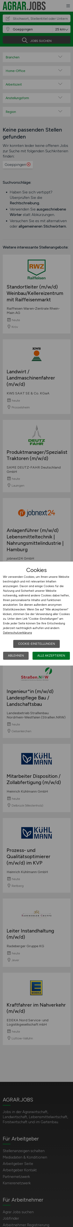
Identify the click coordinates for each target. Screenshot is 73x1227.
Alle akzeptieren (51, 655)
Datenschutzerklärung (17, 632)
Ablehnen (16, 655)
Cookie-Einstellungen (36, 644)
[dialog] (36, 613)
